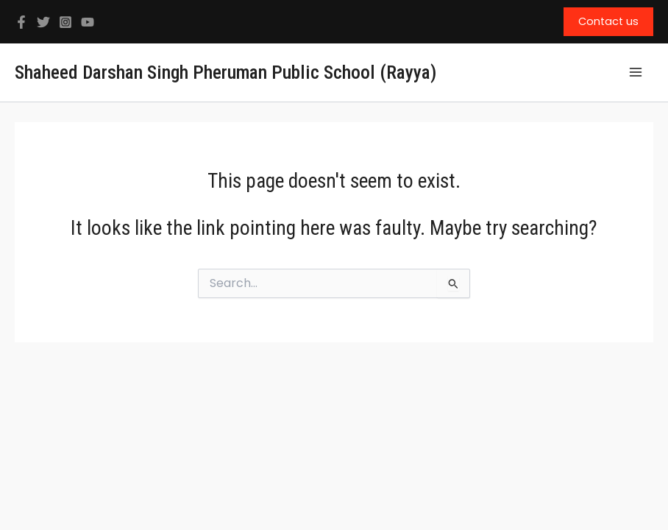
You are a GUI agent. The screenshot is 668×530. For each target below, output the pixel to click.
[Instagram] (65, 22)
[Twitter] (43, 22)
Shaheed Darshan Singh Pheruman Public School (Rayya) (225, 72)
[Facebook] (21, 22)
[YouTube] (87, 22)
